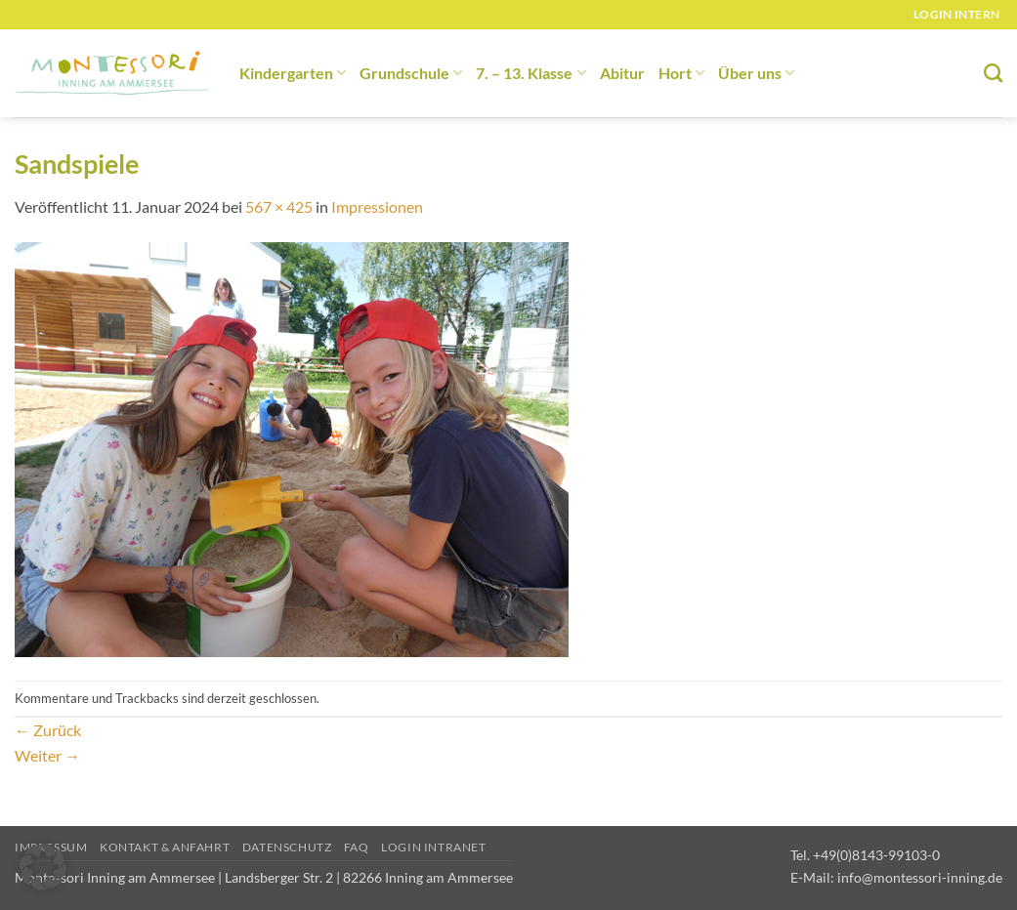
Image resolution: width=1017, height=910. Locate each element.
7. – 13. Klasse (530, 72)
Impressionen (377, 206)
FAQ (356, 847)
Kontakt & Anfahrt (165, 847)
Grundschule (411, 72)
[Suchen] (993, 73)
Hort (681, 72)
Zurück (48, 730)
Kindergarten (292, 72)
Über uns (756, 72)
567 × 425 (279, 206)
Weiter (47, 755)
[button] (43, 867)
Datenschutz (287, 847)
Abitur (622, 72)
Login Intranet (434, 847)
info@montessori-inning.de (919, 877)
